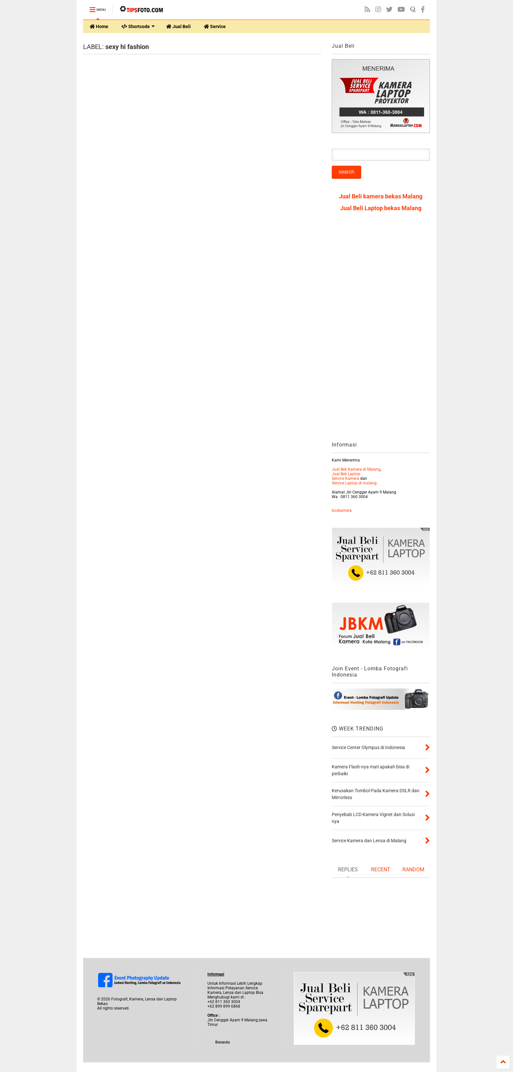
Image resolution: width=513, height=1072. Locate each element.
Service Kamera (345, 478)
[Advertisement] (380, 329)
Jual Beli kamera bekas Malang (380, 196)
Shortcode (138, 26)
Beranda (222, 1042)
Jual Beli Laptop (346, 474)
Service (215, 26)
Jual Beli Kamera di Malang (356, 469)
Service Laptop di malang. (355, 483)
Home (99, 26)
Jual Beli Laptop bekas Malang (380, 208)
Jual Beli (178, 26)
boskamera (342, 510)
